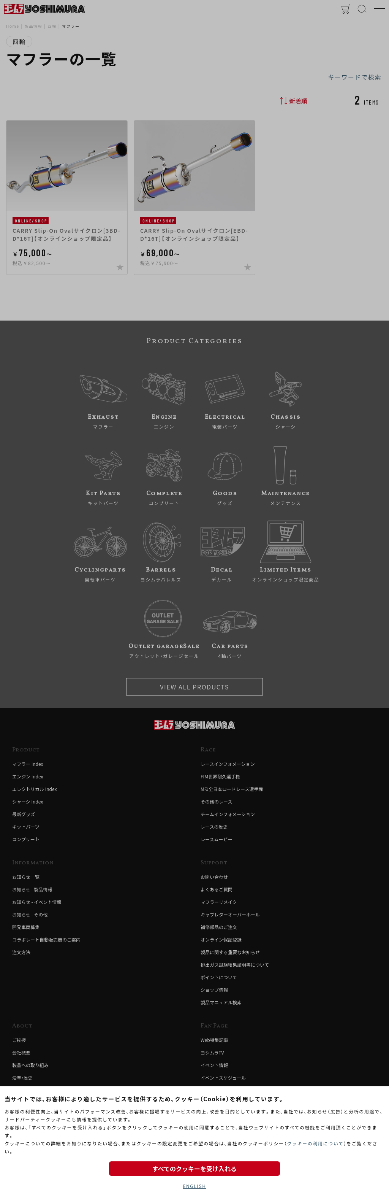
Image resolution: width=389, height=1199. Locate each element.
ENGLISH (194, 1186)
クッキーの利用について (315, 1143)
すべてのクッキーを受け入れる (194, 1168)
